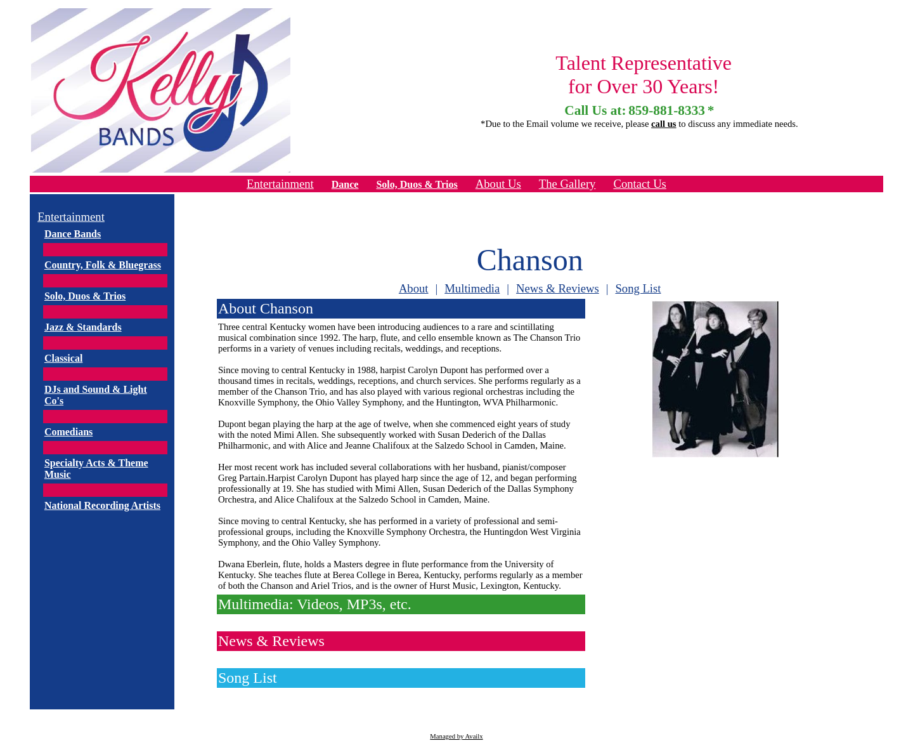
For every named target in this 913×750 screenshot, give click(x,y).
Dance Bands (72, 233)
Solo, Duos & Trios (416, 184)
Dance (345, 184)
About (414, 288)
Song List (638, 288)
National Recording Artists (102, 505)
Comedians (68, 431)
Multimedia (472, 288)
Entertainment (280, 183)
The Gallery (567, 183)
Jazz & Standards (83, 327)
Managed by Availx (456, 736)
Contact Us (639, 183)
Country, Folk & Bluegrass (102, 265)
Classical (63, 358)
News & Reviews (557, 288)
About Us (498, 183)
